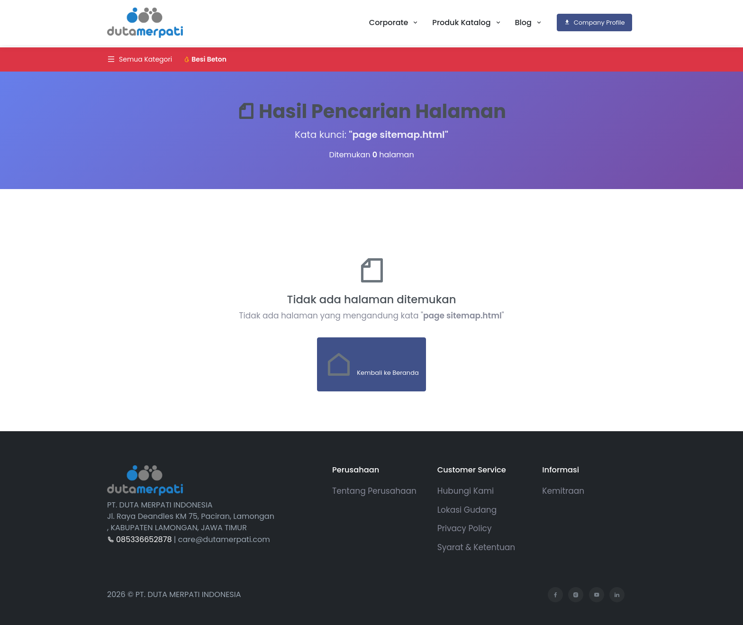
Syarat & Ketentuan (476, 547)
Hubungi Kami (465, 491)
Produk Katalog (462, 22)
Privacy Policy (464, 528)
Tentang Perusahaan (374, 491)
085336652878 (139, 539)
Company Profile (594, 22)
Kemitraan (563, 491)
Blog (524, 22)
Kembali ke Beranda (371, 364)
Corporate (389, 22)
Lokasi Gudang (467, 510)
